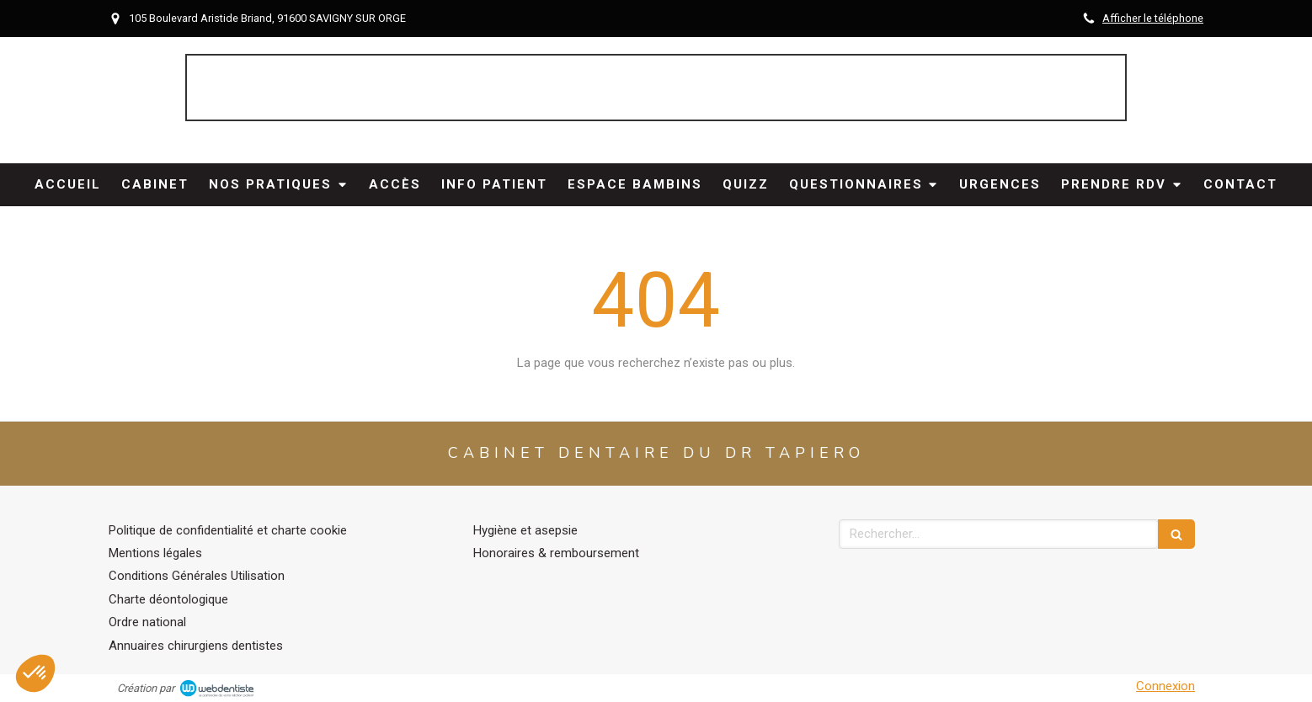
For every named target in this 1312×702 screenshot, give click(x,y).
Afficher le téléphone (1152, 18)
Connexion (1165, 686)
